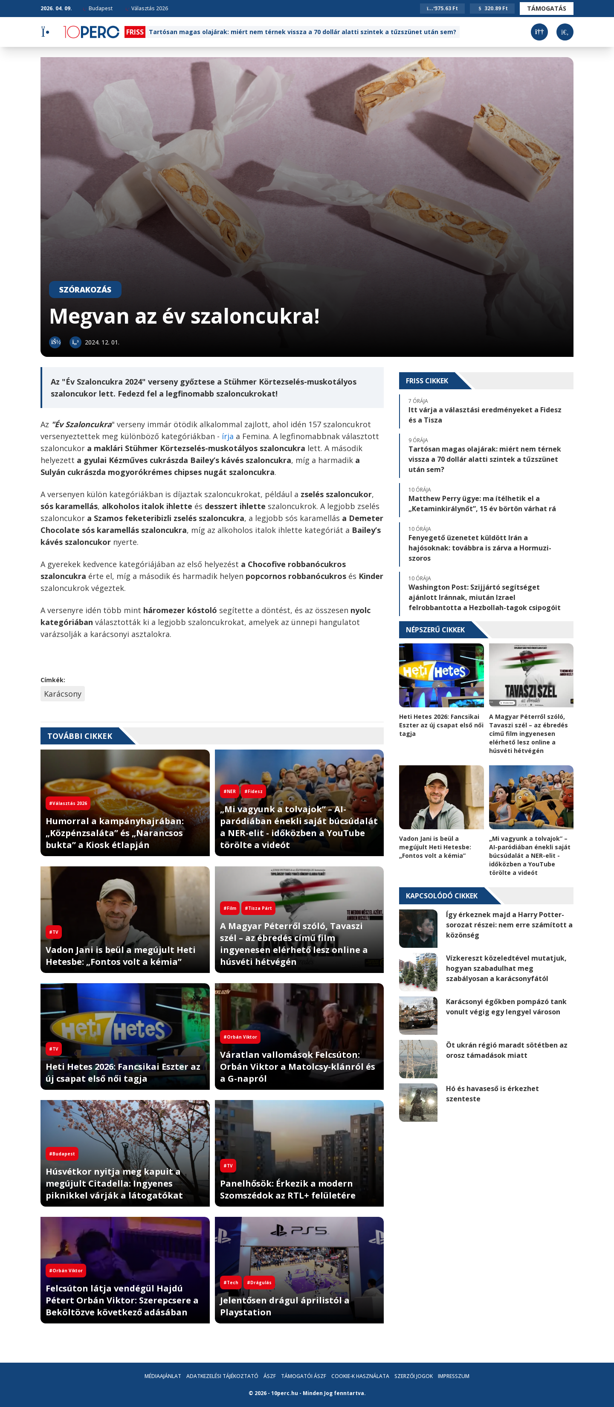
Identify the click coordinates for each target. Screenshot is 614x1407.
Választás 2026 (146, 8)
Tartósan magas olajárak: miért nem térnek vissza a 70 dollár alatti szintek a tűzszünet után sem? (302, 32)
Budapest (98, 8)
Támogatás (546, 8)
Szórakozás (85, 289)
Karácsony (62, 694)
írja (228, 436)
